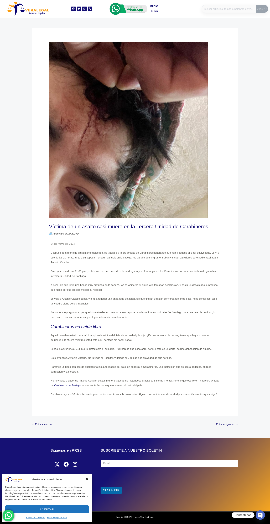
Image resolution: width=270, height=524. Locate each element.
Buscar (262, 9)
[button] (87, 479)
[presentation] (127, 485)
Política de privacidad (35, 517)
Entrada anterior (43, 424)
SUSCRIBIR (111, 490)
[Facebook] (66, 464)
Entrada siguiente (226, 424)
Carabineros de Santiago (68, 385)
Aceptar (47, 509)
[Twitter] (55, 464)
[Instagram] (76, 464)
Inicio (170, 8)
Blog (180, 8)
